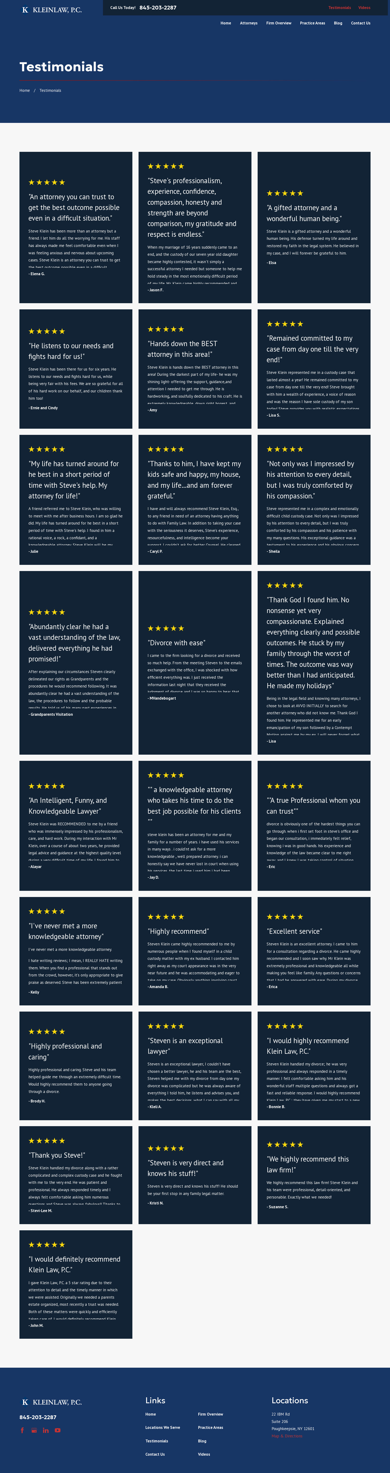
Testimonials (339, 7)
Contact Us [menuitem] (361, 23)
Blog (202, 1441)
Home (150, 1414)
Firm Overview (210, 1414)
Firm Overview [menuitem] (278, 23)
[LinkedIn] (46, 1430)
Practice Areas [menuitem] (312, 23)
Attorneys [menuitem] (249, 23)
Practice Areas (210, 1427)
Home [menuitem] (226, 23)
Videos (364, 7)
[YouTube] (57, 1430)
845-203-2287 (157, 7)
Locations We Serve (162, 1427)
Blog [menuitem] (338, 23)
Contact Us (155, 1454)
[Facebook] (22, 1430)
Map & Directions (287, 1436)
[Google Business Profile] (34, 1430)
